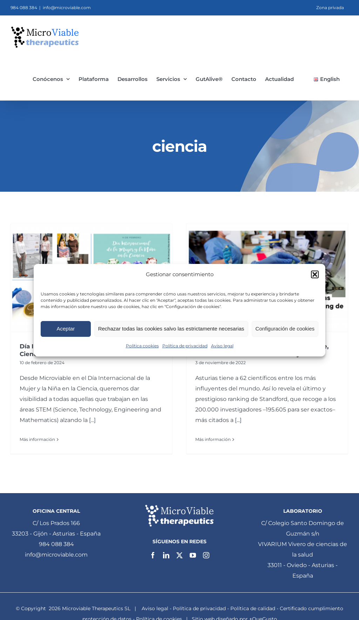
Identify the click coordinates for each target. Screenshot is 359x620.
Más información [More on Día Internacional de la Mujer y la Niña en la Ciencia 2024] (37, 439)
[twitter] (179, 555)
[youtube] (193, 555)
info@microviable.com (67, 7)
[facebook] (153, 555)
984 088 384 (56, 544)
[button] (314, 274)
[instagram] (206, 555)
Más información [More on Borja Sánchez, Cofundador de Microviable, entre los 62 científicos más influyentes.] (213, 439)
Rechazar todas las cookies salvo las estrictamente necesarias (171, 329)
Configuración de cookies (285, 329)
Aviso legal (222, 345)
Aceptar (65, 329)
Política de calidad (252, 608)
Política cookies (142, 345)
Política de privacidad (185, 345)
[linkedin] (166, 555)
